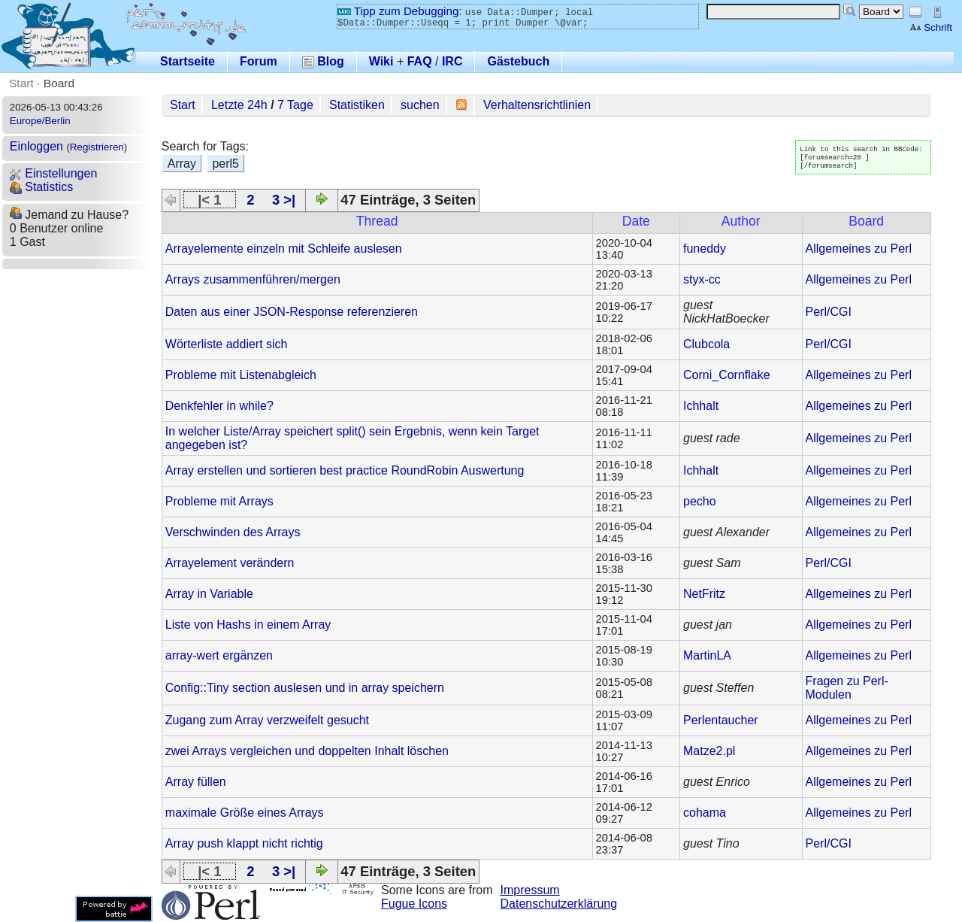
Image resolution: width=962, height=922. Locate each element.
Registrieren (97, 147)
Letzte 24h (239, 105)
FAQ (419, 61)
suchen (420, 105)
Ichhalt (700, 405)
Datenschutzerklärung (559, 903)
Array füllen (195, 781)
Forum (258, 61)
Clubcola (706, 344)
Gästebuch (518, 61)
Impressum (530, 890)
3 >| (283, 200)
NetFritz (704, 593)
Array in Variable (209, 593)
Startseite (187, 61)
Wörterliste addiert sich (226, 344)
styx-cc (702, 279)
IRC (452, 61)
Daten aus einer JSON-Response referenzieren (291, 311)
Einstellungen (54, 173)
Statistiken (357, 105)
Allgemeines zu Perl (859, 248)
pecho (699, 501)
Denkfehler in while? (219, 405)
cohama (704, 812)
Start (21, 83)
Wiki (381, 61)
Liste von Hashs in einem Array (248, 624)
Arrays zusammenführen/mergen (252, 279)
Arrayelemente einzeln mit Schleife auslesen (283, 248)
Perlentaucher (720, 720)
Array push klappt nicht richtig (244, 843)
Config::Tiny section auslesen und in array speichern (304, 687)
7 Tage (295, 105)
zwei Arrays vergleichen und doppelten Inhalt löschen (307, 751)
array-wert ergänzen (219, 655)
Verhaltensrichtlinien (537, 105)
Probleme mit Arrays (219, 501)
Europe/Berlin (40, 120)
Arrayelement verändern (230, 563)
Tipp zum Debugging (397, 11)
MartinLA (707, 655)
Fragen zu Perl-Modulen (847, 688)
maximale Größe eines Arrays (244, 812)
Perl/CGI (829, 311)
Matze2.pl (709, 751)
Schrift (930, 27)
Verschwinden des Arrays (233, 532)
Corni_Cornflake (726, 374)
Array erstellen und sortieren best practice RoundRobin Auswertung (345, 470)
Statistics (41, 186)
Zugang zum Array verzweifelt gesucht (267, 720)
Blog (323, 61)
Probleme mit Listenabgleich (240, 374)
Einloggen (36, 146)
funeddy (704, 248)
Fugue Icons (414, 903)
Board (59, 83)
